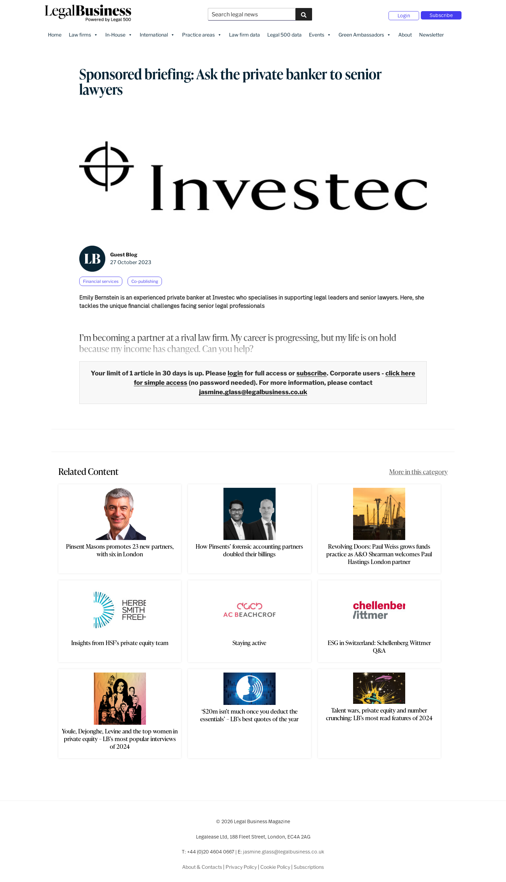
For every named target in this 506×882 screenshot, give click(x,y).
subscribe (311, 370)
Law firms (83, 32)
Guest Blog (123, 252)
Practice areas (202, 32)
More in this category (418, 468)
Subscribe (441, 13)
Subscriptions (309, 864)
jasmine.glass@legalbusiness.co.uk (253, 389)
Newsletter (431, 31)
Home (55, 31)
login (235, 370)
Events (320, 32)
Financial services (101, 278)
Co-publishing (144, 278)
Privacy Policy (241, 864)
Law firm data (244, 31)
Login (404, 14)
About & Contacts (202, 864)
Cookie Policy (275, 864)
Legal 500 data (284, 31)
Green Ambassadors (364, 32)
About (405, 31)
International (157, 32)
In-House (118, 32)
